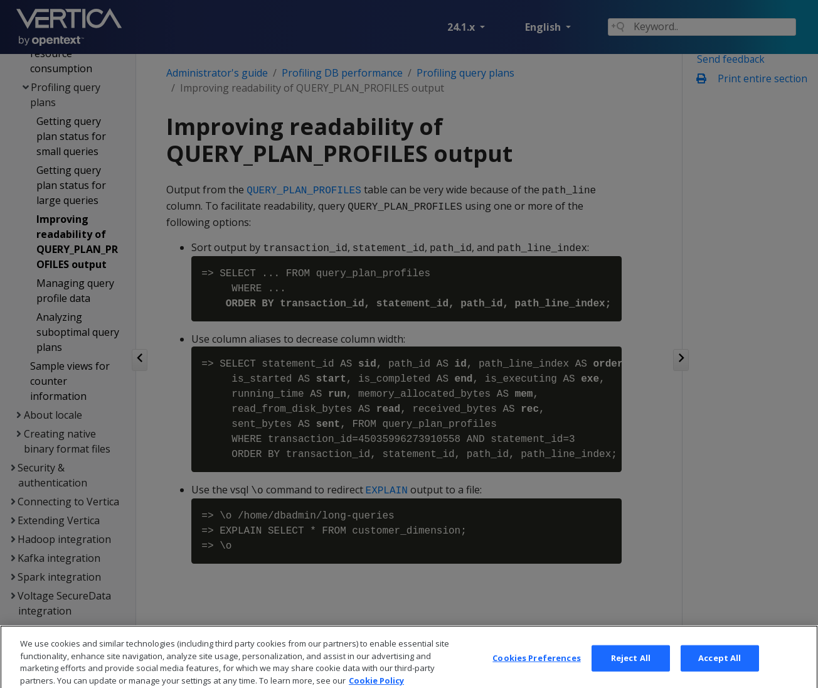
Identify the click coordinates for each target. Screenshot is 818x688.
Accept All (719, 668)
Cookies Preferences (536, 668)
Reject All (631, 668)
